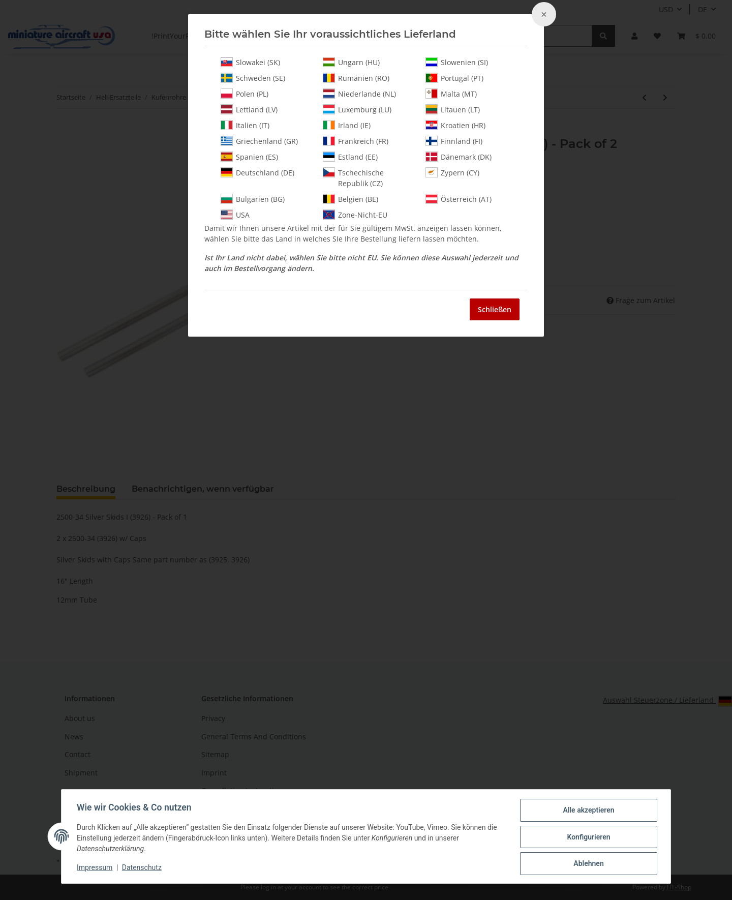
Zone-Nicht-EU (355, 214)
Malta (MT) (451, 93)
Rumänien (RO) (356, 78)
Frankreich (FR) (355, 141)
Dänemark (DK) (458, 157)
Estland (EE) (350, 157)
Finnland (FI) (453, 141)
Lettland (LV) (249, 109)
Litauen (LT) (452, 109)
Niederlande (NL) (359, 93)
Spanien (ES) (249, 157)
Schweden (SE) (253, 78)
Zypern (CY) (452, 172)
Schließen (494, 309)
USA (235, 214)
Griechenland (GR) (259, 141)
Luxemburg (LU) (357, 109)
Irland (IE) (347, 125)
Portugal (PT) (454, 78)
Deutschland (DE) (257, 172)
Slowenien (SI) (456, 62)
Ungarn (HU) (351, 62)
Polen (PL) (244, 93)
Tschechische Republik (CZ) (353, 177)
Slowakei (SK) (250, 62)
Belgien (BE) (350, 199)
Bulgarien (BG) (253, 199)
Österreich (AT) (458, 199)
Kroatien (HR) (455, 125)
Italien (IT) (245, 125)
